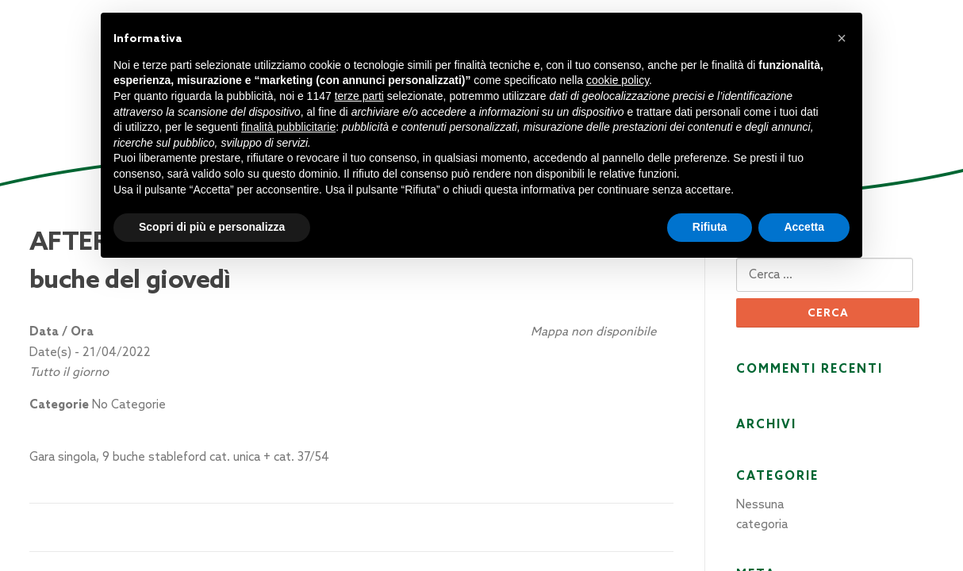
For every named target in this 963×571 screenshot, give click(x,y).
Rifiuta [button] (710, 226)
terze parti (359, 96)
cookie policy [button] (617, 80)
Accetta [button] (804, 226)
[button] (841, 38)
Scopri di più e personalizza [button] (212, 226)
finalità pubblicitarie (288, 127)
